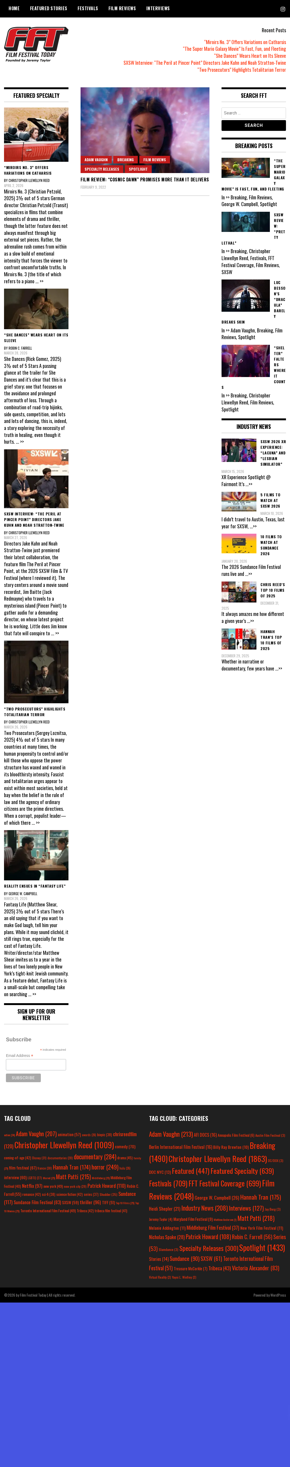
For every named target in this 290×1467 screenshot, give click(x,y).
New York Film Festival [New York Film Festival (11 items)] (261, 1228)
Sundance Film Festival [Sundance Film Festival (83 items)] (37, 1202)
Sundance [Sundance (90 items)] (185, 1258)
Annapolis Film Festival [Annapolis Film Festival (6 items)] (236, 1135)
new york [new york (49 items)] (53, 1186)
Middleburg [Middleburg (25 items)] (101, 1178)
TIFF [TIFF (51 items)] (108, 1202)
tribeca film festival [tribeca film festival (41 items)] (111, 1210)
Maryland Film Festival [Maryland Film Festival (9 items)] (193, 1219)
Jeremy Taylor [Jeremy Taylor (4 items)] (160, 1219)
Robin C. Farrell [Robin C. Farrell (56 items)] (252, 1237)
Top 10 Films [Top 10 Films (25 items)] (125, 1203)
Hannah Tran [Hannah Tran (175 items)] (260, 1196)
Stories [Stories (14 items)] (159, 1259)
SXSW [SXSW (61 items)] (211, 1258)
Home (14, 8)
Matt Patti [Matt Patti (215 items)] (73, 1176)
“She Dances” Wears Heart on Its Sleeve (250, 55)
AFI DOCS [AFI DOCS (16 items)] (205, 1134)
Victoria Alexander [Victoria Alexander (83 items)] (255, 1268)
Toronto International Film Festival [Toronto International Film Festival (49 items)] (48, 1210)
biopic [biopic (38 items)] (104, 1134)
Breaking (125, 159)
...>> (248, 483)
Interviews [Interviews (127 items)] (246, 1208)
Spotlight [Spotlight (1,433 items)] (262, 1247)
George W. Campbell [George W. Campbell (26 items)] (217, 1197)
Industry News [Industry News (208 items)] (204, 1208)
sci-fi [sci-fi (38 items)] (48, 1194)
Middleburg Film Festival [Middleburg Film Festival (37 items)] (213, 1227)
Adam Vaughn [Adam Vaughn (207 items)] (36, 1133)
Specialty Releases (102, 169)
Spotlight (138, 169)
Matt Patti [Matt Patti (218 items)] (255, 1218)
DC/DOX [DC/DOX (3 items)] (275, 1160)
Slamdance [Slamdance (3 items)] (168, 1249)
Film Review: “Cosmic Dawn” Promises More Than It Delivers (145, 179)
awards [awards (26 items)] (89, 1135)
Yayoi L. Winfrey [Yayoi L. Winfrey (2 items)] (184, 1277)
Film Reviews (122, 8)
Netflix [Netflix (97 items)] (32, 1185)
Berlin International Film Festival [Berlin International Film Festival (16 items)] (180, 1146)
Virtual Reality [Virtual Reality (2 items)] (160, 1277)
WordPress (278, 1295)
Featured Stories (48, 8)
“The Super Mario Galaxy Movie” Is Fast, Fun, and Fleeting (234, 48)
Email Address (19, 1055)
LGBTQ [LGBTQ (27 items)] (35, 1178)
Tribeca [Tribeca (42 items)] (85, 1210)
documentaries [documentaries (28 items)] (60, 1158)
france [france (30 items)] (45, 1168)
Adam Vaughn (96, 159)
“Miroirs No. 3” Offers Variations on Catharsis (245, 41)
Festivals (88, 8)
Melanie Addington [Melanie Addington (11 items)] (167, 1228)
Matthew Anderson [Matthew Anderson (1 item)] (225, 1219)
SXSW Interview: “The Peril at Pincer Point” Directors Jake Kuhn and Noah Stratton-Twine (205, 62)
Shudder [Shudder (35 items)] (108, 1194)
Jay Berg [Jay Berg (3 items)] (273, 1209)
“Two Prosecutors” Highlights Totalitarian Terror (241, 69)
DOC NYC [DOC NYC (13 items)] (160, 1172)
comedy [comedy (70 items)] (125, 1146)
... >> (39, 281)
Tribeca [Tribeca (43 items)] (219, 1268)
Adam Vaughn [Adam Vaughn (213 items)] (171, 1134)
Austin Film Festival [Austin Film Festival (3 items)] (270, 1135)
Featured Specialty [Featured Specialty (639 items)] (242, 1170)
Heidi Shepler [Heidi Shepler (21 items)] (164, 1208)
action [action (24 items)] (9, 1135)
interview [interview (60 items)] (15, 1177)
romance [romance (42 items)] (31, 1194)
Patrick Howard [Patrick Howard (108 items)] (208, 1236)
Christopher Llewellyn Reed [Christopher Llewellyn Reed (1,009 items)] (64, 1144)
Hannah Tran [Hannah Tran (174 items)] (71, 1167)
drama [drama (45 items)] (125, 1157)
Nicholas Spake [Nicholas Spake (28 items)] (167, 1236)
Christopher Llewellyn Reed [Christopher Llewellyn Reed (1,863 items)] (218, 1158)
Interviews (158, 8)
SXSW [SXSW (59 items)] (70, 1202)
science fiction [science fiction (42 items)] (69, 1194)
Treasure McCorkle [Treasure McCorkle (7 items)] (190, 1268)
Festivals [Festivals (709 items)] (168, 1183)
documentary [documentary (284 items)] (95, 1156)
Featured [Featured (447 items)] (190, 1171)
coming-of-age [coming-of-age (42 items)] (17, 1157)
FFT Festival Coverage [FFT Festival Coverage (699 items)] (225, 1183)
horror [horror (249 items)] (105, 1166)
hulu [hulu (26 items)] (124, 1168)
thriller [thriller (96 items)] (90, 1202)
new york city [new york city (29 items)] (75, 1186)
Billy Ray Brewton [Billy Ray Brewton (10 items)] (231, 1147)
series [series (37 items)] (91, 1194)
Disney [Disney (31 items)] (39, 1158)
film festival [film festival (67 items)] (23, 1167)
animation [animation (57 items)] (69, 1134)
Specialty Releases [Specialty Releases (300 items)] (208, 1248)
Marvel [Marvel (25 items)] (49, 1178)
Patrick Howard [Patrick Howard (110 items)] (107, 1185)
